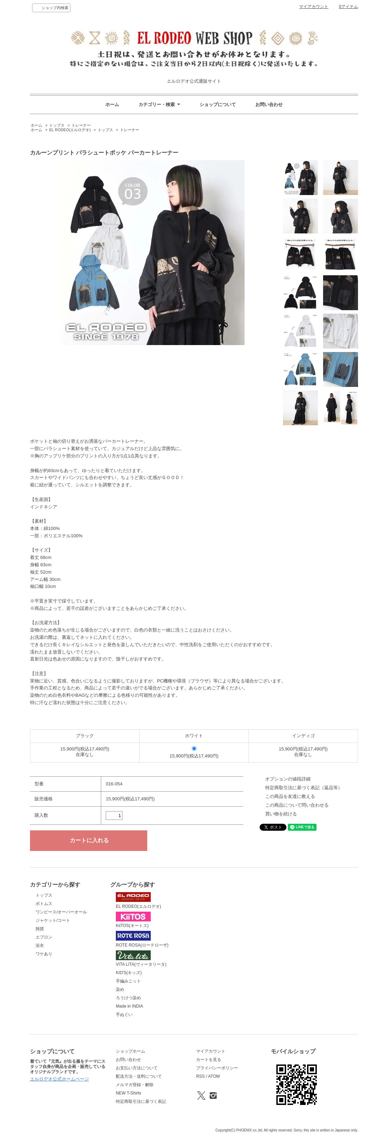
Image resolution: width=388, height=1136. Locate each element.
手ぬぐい (124, 1014)
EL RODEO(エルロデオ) (70, 130)
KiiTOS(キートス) (133, 920)
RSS (200, 1076)
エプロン (44, 937)
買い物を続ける (281, 813)
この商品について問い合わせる (297, 805)
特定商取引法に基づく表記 (141, 1101)
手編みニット (128, 981)
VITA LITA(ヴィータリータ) (141, 958)
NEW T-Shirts (128, 1093)
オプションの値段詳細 (288, 779)
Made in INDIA (129, 1006)
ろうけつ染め (128, 997)
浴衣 (40, 945)
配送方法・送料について (139, 1076)
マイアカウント (313, 6)
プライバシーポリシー (217, 1068)
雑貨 (40, 928)
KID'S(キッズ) (129, 972)
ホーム (112, 104)
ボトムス (44, 903)
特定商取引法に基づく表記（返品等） (303, 787)
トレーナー (81, 125)
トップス (57, 125)
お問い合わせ (269, 104)
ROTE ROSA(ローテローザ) (142, 939)
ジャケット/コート (53, 920)
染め (120, 989)
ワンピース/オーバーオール (61, 912)
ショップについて (218, 104)
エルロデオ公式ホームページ (59, 1079)
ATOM (214, 1076)
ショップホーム (130, 1051)
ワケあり (44, 953)
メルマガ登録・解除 (135, 1084)
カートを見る (208, 1059)
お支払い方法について (137, 1068)
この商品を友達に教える (290, 796)
